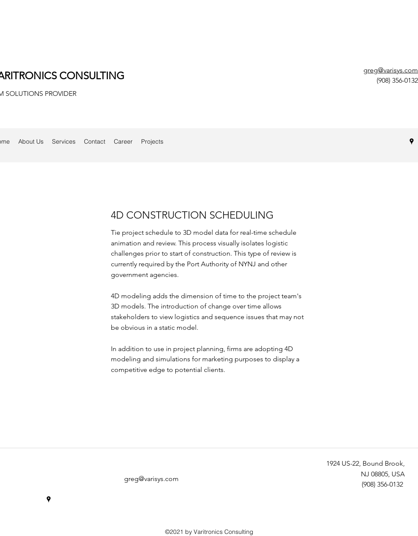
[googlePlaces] (411, 141)
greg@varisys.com (390, 70)
